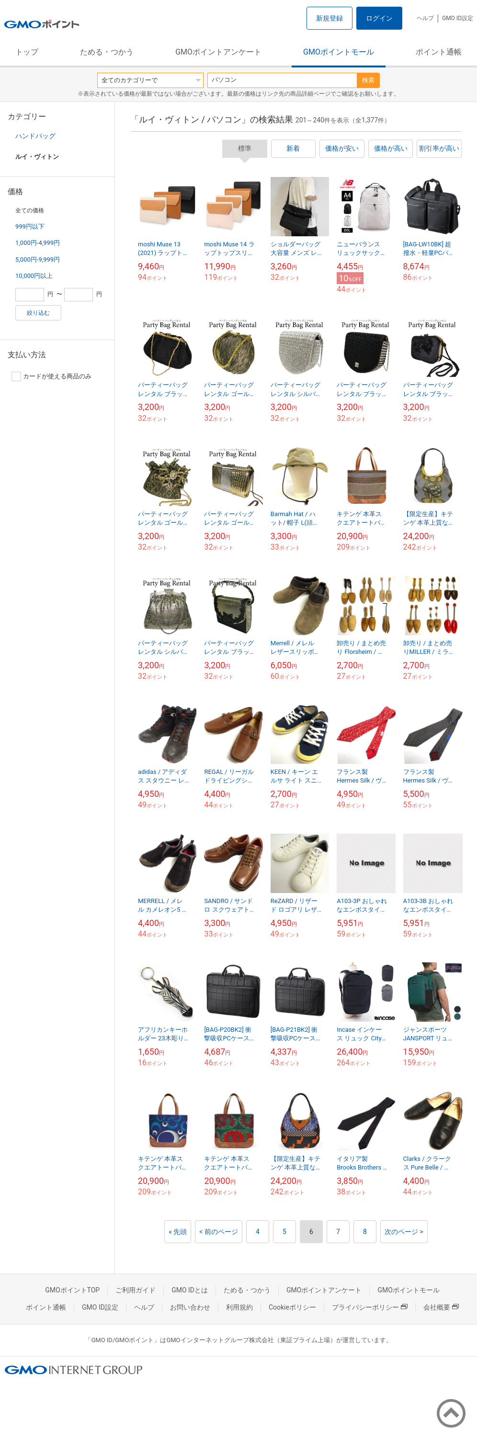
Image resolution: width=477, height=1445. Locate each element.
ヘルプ (425, 18)
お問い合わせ (190, 1307)
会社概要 (441, 1307)
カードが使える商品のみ (51, 376)
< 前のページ (218, 1231)
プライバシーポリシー (370, 1307)
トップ (26, 51)
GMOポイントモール (338, 51)
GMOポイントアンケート (218, 51)
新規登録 (329, 18)
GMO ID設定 (457, 18)
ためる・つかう (107, 51)
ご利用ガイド (135, 1290)
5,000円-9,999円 (37, 259)
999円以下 (30, 226)
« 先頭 (178, 1231)
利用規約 (239, 1307)
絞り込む (38, 312)
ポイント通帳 (439, 51)
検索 (368, 80)
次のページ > (404, 1231)
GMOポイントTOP (72, 1290)
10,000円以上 (34, 275)
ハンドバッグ (35, 136)
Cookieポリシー (292, 1307)
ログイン (379, 18)
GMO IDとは (189, 1290)
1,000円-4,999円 (37, 242)
